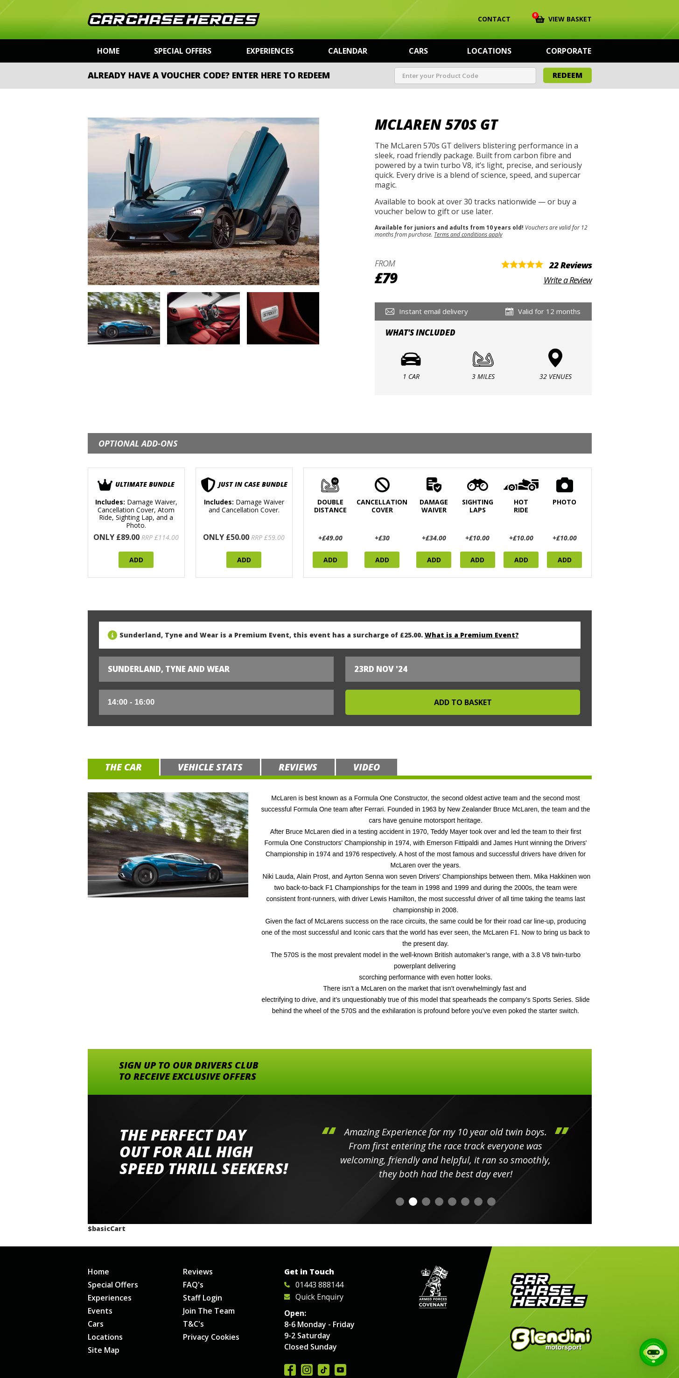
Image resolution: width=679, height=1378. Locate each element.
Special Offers (182, 51)
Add (136, 559)
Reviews (198, 1271)
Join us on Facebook (290, 1370)
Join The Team (209, 1311)
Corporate (568, 51)
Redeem (567, 75)
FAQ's (193, 1285)
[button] (400, 1201)
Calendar (347, 51)
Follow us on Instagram (307, 1370)
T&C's (193, 1324)
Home (108, 51)
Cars (418, 51)
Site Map (103, 1350)
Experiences (270, 51)
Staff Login (202, 1298)
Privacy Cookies (211, 1337)
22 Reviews (570, 265)
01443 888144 (313, 1284)
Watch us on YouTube (340, 1370)
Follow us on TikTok (323, 1370)
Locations (489, 51)
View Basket (563, 18)
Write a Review (568, 280)
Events (100, 1311)
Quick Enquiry (313, 1297)
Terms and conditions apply (468, 234)
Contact (488, 19)
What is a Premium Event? (472, 634)
